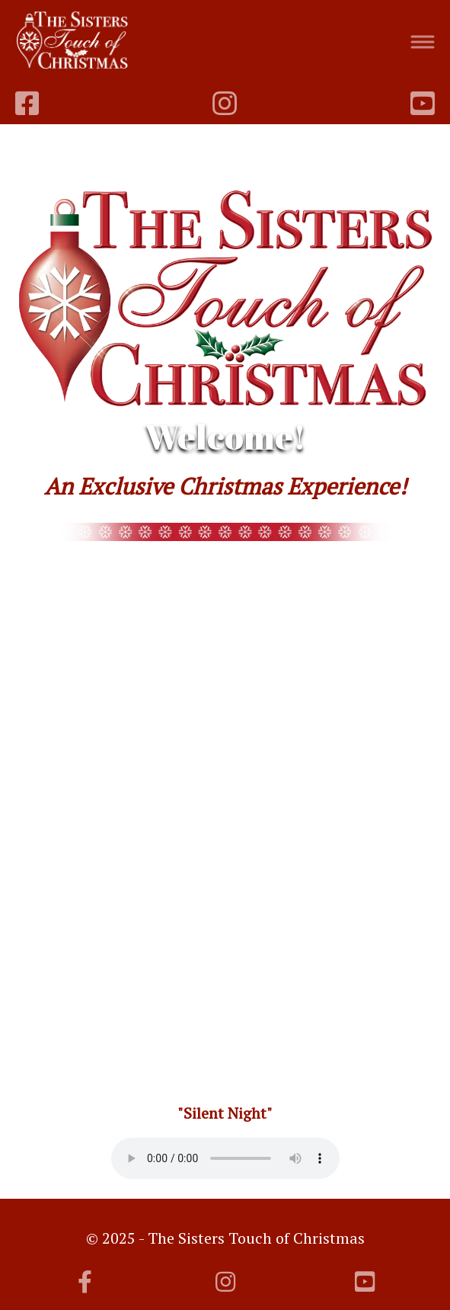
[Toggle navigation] (422, 42)
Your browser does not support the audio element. (225, 1158)
